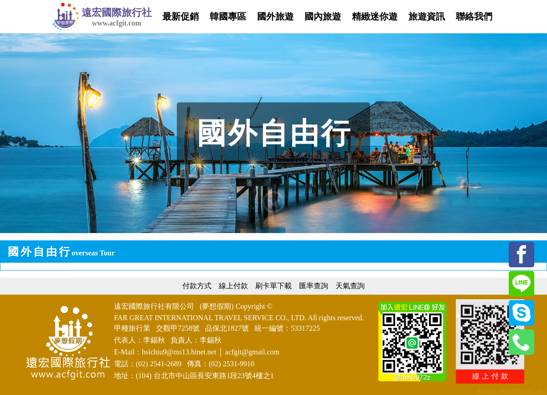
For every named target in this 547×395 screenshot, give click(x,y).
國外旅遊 (275, 16)
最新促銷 (180, 16)
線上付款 (233, 286)
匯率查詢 (313, 286)
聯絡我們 (474, 16)
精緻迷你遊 (374, 16)
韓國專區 (228, 16)
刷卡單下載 (273, 286)
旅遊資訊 (426, 16)
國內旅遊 (322, 16)
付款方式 (197, 286)
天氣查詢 (350, 286)
